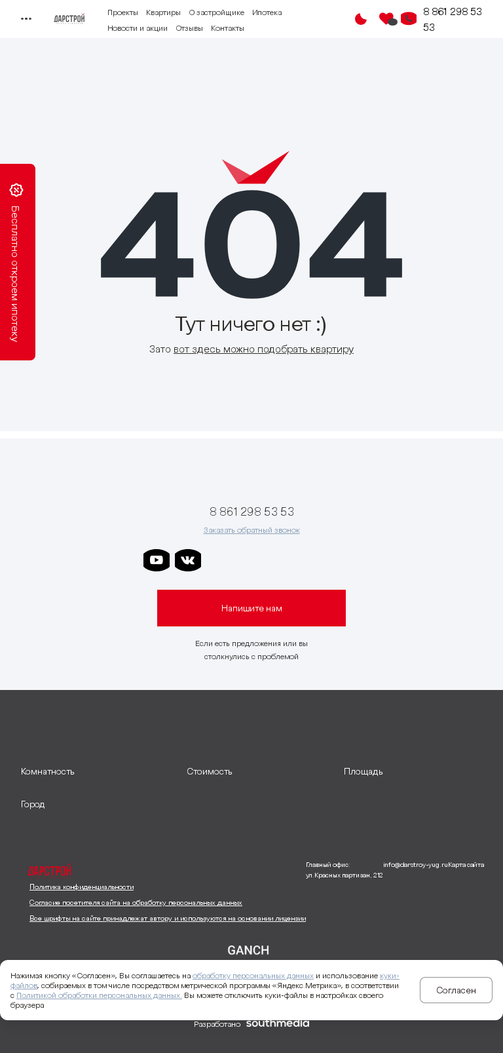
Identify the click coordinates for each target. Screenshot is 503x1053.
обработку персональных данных (253, 975)
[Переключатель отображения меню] (25, 19)
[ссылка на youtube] (156, 560)
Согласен (456, 990)
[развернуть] (97, 771)
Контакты (227, 28)
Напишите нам (251, 608)
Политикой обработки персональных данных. (99, 995)
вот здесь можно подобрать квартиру (264, 348)
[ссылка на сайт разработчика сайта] (277, 1024)
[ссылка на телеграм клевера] (282, 560)
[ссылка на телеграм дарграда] (251, 560)
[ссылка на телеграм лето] (345, 560)
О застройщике (216, 12)
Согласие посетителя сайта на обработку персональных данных (135, 902)
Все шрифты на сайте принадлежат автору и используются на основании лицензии (167, 918)
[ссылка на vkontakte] (188, 560)
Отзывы (189, 28)
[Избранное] (386, 19)
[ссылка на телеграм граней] (314, 560)
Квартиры (163, 12)
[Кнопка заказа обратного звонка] (409, 19)
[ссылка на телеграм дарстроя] (219, 560)
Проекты (122, 12)
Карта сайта (466, 864)
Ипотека (267, 12)
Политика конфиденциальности (81, 886)
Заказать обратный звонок (252, 530)
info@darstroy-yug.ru (415, 864)
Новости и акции (137, 28)
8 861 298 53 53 (452, 19)
